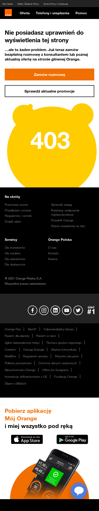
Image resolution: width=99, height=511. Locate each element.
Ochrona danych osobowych (57, 363)
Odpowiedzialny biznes (59, 329)
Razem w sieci (46, 336)
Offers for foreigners (55, 370)
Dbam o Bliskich (15, 383)
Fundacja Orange (65, 376)
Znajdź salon (13, 221)
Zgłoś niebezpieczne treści (22, 342)
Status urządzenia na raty (68, 226)
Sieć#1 (32, 329)
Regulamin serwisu (35, 356)
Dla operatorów (15, 259)
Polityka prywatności (18, 363)
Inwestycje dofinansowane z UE (26, 376)
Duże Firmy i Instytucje (56, 3)
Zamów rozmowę (49, 74)
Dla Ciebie (7, 3)
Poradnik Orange (62, 220)
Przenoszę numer (16, 204)
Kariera (52, 259)
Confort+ (10, 349)
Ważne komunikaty (64, 349)
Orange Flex (13, 329)
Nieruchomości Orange (20, 370)
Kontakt (53, 253)
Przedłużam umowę (18, 210)
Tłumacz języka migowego (63, 342)
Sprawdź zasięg (61, 204)
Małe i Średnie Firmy (28, 3)
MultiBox (10, 356)
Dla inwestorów (15, 247)
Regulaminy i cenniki (18, 216)
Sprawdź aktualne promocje (49, 91)
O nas (52, 247)
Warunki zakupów (67, 356)
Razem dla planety (17, 336)
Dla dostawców (15, 264)
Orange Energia (33, 349)
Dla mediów (12, 253)
